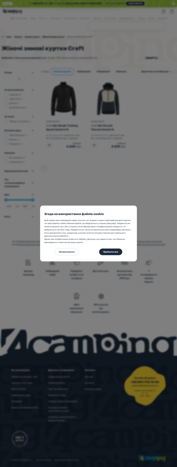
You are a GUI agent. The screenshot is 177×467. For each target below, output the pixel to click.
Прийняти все (110, 252)
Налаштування (67, 252)
